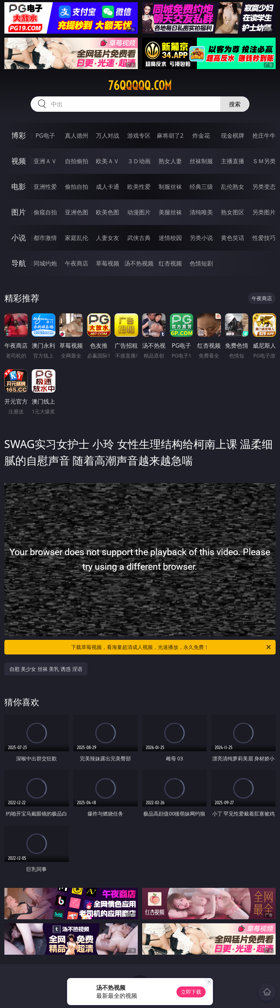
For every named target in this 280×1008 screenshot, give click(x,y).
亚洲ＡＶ (45, 161)
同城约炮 (45, 263)
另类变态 (264, 187)
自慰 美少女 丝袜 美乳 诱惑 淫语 (45, 668)
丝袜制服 (201, 161)
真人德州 (76, 135)
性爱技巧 (264, 238)
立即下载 (191, 991)
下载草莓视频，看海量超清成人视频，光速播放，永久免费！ (171, 647)
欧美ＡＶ (107, 161)
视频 (18, 161)
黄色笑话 (232, 238)
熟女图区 (232, 212)
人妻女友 (107, 238)
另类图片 (264, 212)
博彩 (18, 135)
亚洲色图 (76, 212)
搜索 (235, 104)
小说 (18, 238)
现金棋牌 (232, 135)
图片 (18, 212)
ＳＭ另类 (264, 161)
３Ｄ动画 (139, 161)
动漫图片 (139, 212)
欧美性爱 (139, 187)
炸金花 (201, 135)
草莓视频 (107, 263)
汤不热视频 (138, 263)
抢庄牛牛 (264, 135)
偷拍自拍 (76, 187)
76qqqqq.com (140, 85)
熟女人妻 (170, 161)
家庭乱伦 (76, 238)
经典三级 (201, 187)
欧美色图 (107, 212)
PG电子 (45, 135)
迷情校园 (170, 238)
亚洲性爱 (45, 187)
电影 (18, 186)
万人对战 (107, 135)
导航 (18, 263)
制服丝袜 (170, 187)
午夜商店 (76, 263)
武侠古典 (139, 238)
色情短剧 (201, 263)
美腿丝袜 (170, 212)
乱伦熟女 (232, 187)
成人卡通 (107, 187)
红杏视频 (170, 263)
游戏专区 (139, 135)
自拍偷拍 (76, 161)
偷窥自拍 (45, 212)
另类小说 (201, 238)
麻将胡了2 (170, 135)
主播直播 (232, 161)
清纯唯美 (201, 212)
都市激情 (45, 238)
